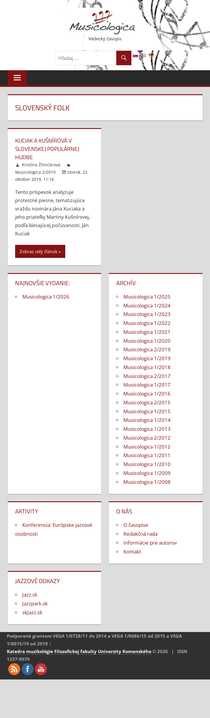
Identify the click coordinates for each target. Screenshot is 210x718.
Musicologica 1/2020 (147, 340)
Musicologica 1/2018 (147, 367)
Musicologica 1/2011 (147, 455)
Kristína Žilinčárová (41, 164)
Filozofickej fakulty (75, 651)
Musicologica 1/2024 (147, 305)
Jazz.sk (29, 594)
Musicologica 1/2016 (147, 393)
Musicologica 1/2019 (147, 358)
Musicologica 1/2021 (147, 331)
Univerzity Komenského (124, 651)
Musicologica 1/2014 (147, 420)
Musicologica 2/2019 (35, 172)
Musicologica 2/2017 (147, 376)
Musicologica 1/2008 (147, 481)
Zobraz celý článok (39, 251)
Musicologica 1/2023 (147, 314)
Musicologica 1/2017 (147, 384)
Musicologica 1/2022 (147, 323)
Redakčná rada (140, 533)
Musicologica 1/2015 (147, 411)
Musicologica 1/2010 (147, 464)
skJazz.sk (32, 612)
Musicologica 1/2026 (45, 296)
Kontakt (132, 551)
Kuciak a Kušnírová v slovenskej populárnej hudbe (49, 149)
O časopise (135, 524)
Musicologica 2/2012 (147, 437)
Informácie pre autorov (150, 542)
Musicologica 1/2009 (147, 473)
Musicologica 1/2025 (147, 296)
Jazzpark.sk (35, 603)
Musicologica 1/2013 (147, 428)
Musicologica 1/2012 (147, 446)
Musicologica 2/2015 (147, 402)
